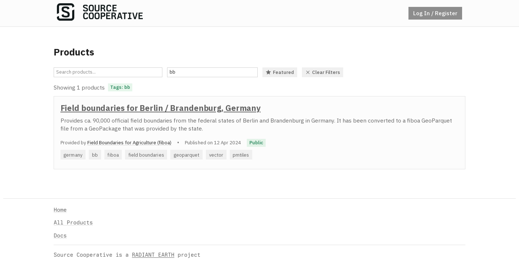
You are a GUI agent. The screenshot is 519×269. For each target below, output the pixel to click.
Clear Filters (322, 72)
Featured (280, 72)
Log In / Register (435, 13)
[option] (259, 132)
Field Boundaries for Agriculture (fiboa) (129, 142)
